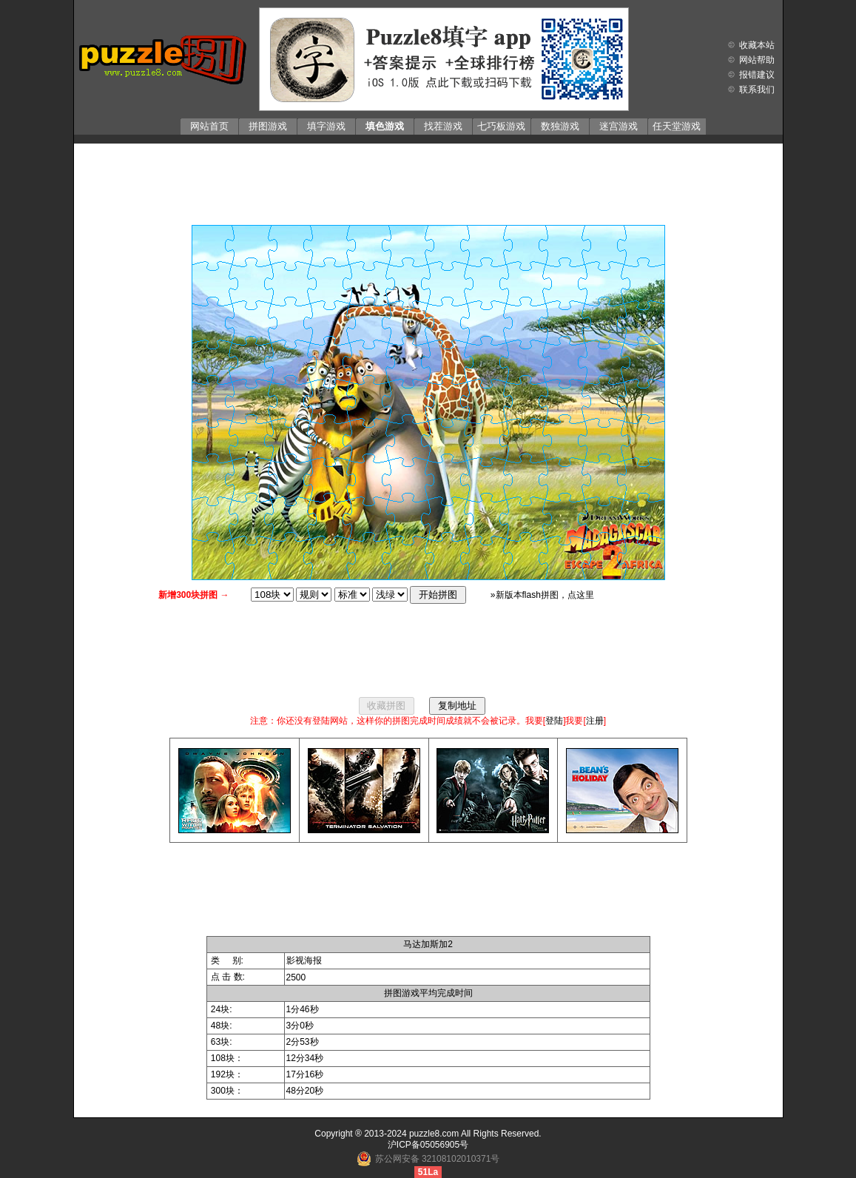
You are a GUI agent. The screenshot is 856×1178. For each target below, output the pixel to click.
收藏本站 (757, 45)
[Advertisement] (428, 180)
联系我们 (757, 89)
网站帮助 (757, 60)
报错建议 (757, 75)
